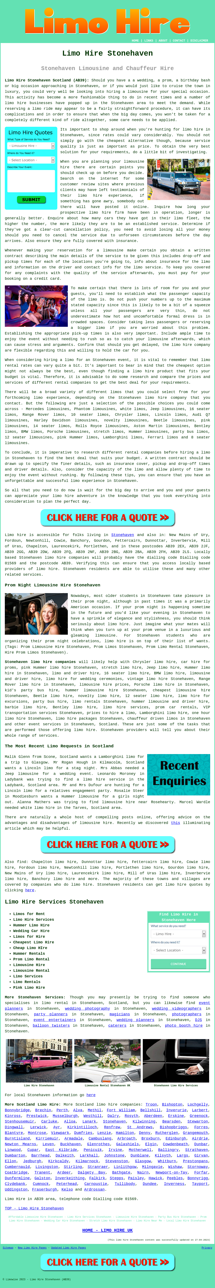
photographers (186, 1014)
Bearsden (171, 1121)
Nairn (143, 1172)
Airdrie (200, 1138)
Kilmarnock (87, 1161)
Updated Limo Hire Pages (68, 1247)
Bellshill (150, 1110)
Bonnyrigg (197, 1178)
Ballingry (168, 1150)
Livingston (46, 1167)
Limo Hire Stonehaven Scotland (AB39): (47, 80)
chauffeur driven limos (152, 719)
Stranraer (98, 1167)
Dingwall (14, 1127)
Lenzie (104, 1133)
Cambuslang (100, 1138)
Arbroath (126, 1138)
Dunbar (201, 1144)
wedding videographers (177, 1009)
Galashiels (127, 1144)
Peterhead (66, 1184)
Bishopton (172, 1104)
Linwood (13, 1150)
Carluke (49, 1121)
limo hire (192, 129)
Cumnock (41, 1184)
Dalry (113, 1116)
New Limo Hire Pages (32, 1247)
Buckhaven (70, 1144)
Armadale (73, 1138)
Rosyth (131, 1116)
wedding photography (87, 1009)
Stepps (116, 1178)
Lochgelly (197, 1104)
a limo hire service (101, 779)
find (21, 862)
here (29, 890)
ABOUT (163, 40)
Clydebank (15, 1184)
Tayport (200, 1184)
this (175, 823)
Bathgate (121, 1172)
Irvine (115, 1150)
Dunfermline (17, 1178)
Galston (42, 1178)
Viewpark (60, 1133)
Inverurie (176, 1110)
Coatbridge (16, 1172)
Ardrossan (94, 1189)
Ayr (56, 1127)
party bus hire (50, 702)
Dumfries (83, 1133)
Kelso (67, 1189)
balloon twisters (51, 1026)
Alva (77, 1110)
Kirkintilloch (82, 1127)
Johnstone (114, 1155)
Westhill (93, 1116)
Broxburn (151, 1138)
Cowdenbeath (175, 1144)
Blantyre (14, 1133)
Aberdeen (153, 1116)
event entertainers (55, 1020)
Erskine (176, 1116)
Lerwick (38, 1127)
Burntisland (17, 1138)
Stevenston (116, 1161)
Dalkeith (65, 1155)
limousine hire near (124, 802)
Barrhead (40, 1155)
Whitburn (167, 1161)
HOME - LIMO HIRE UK (107, 1230)
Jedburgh (32, 1161)
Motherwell (140, 1150)
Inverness (174, 1184)
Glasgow (143, 1161)
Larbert (200, 1110)
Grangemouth (195, 1133)
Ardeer (64, 1172)
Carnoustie (95, 1184)
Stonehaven (122, 535)
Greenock (199, 1116)
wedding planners (135, 1020)
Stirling (73, 1167)
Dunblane (140, 1155)
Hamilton (125, 1133)
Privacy (207, 1247)
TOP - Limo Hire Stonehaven (34, 1208)
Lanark (89, 1121)
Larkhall (89, 1155)
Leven (48, 1144)
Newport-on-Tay (171, 1172)
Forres (201, 1127)
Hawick (155, 1178)
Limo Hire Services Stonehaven (54, 902)
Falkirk (97, 1178)
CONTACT (179, 40)
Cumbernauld (17, 1167)
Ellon (10, 1161)
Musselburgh (65, 1116)
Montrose (37, 1133)
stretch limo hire (122, 668)
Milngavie (152, 1167)
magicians (120, 1014)
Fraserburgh (44, 1189)
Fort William (121, 1110)
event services (45, 724)
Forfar (201, 1172)
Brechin (43, 1110)
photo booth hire (184, 1026)
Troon (151, 1104)
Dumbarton (15, 1155)
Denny (144, 1133)
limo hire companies (118, 1104)
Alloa (70, 1121)
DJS (198, 1020)
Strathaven (196, 1150)
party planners (51, 1014)
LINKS (148, 40)
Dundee (149, 1184)
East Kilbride (61, 1150)
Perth (62, 1110)
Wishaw (175, 1167)
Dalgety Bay (91, 1172)
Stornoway (197, 1167)
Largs (182, 1155)
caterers (117, 1026)
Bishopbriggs (173, 1127)
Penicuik (93, 1150)
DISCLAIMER (199, 40)
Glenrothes (98, 1144)
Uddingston (16, 1189)
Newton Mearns (20, 1144)
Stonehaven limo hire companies (40, 662)
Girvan (201, 1155)
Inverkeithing (69, 1178)
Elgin (151, 1144)
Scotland (108, 724)
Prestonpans (195, 1161)
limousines (156, 432)
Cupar (33, 1150)
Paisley (136, 1178)
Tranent (42, 1172)
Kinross (13, 1116)
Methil (94, 1110)
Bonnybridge (17, 1110)
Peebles (175, 1178)
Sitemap (8, 1247)
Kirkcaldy (58, 1161)
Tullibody (125, 1184)
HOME (135, 40)
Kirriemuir (47, 1138)
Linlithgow (125, 1167)
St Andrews (140, 1127)
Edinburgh (176, 1138)
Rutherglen (166, 1133)
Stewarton (197, 1121)
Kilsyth (163, 1155)
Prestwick (36, 1116)
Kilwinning (144, 1121)
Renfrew (112, 1127)
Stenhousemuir (19, 1121)
